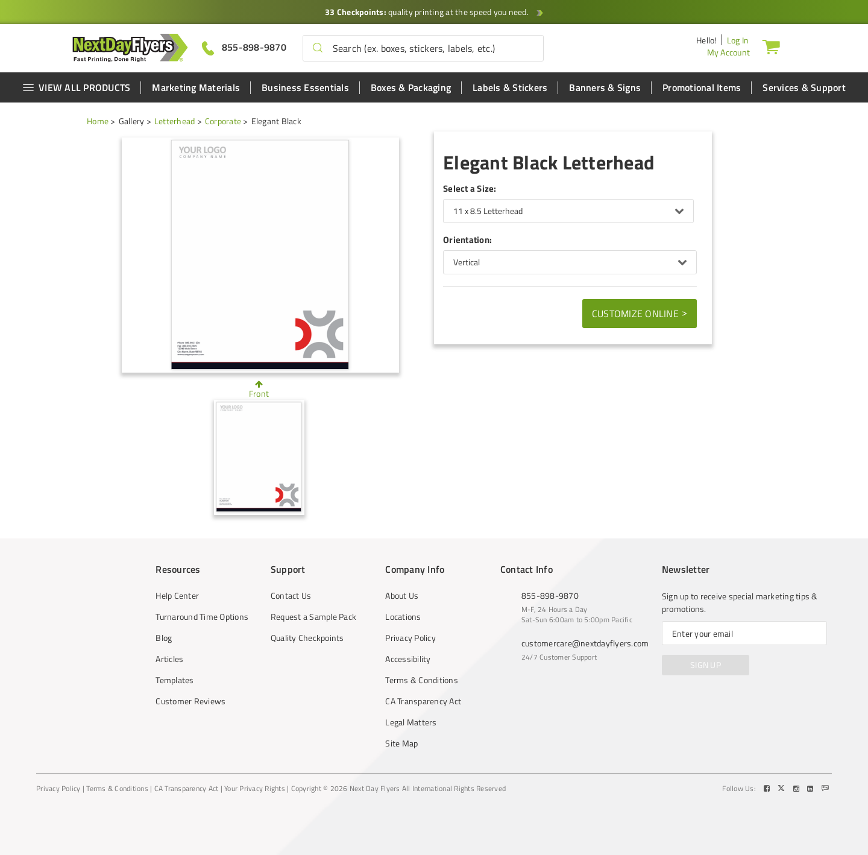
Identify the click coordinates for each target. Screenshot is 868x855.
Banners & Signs (605, 87)
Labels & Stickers (510, 87)
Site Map (401, 743)
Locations (403, 617)
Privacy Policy (410, 638)
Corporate (223, 121)
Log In (738, 40)
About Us (401, 596)
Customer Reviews (190, 701)
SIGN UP (705, 664)
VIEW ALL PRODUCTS (76, 87)
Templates (174, 680)
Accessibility (407, 659)
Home (97, 121)
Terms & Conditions (421, 680)
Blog (164, 638)
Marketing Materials (196, 87)
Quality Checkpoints (307, 638)
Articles (169, 659)
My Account (728, 52)
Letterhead (174, 121)
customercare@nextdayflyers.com (585, 643)
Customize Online (639, 313)
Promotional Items (701, 87)
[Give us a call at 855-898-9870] (244, 47)
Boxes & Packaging (411, 87)
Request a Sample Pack (313, 617)
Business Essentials (305, 87)
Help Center (177, 596)
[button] (317, 48)
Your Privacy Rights (254, 788)
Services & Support (804, 87)
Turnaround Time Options (202, 617)
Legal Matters (410, 722)
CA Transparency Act (423, 701)
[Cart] (771, 46)
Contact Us (291, 596)
